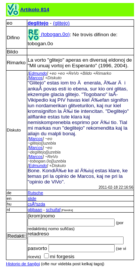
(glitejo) (61, 23)
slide (32, 198)
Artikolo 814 (34, 9)
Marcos (36, 77)
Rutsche (35, 193)
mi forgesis (59, 256)
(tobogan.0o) (49, 34)
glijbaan (35, 209)
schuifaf (53, 209)
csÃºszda (36, 204)
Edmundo (38, 73)
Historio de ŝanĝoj (23, 264)
